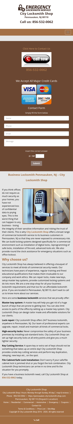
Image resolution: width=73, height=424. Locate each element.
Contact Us (36, 406)
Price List (41, 409)
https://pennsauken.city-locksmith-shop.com (47, 396)
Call (36, 420)
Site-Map (51, 409)
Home (6, 402)
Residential (16, 402)
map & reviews (62, 393)
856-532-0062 (42, 21)
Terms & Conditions (26, 409)
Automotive (41, 402)
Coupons (65, 402)
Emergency (53, 402)
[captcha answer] (40, 156)
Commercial (28, 402)
